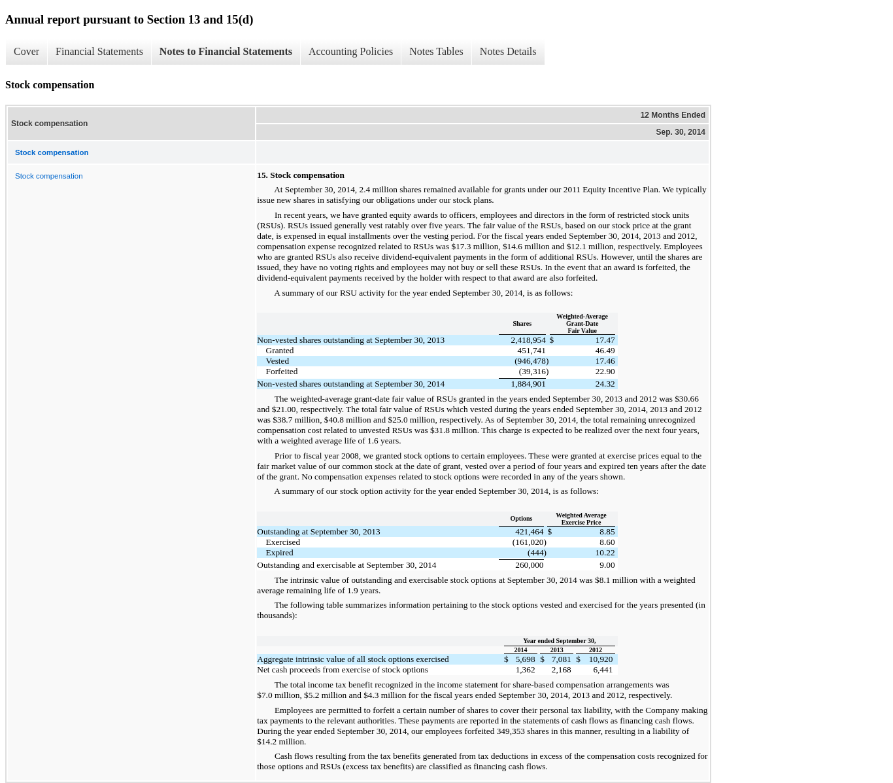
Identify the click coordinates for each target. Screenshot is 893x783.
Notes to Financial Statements (226, 51)
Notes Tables (436, 51)
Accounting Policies (351, 51)
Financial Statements (99, 51)
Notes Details (508, 51)
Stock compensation (49, 176)
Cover (26, 51)
